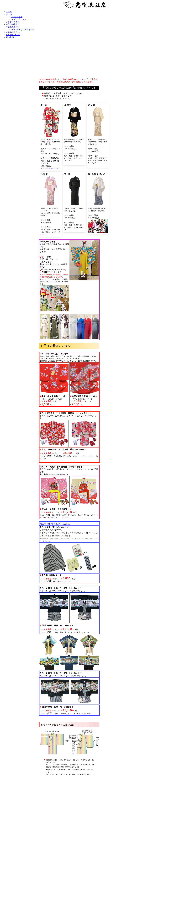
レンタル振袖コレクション (50, 168)
